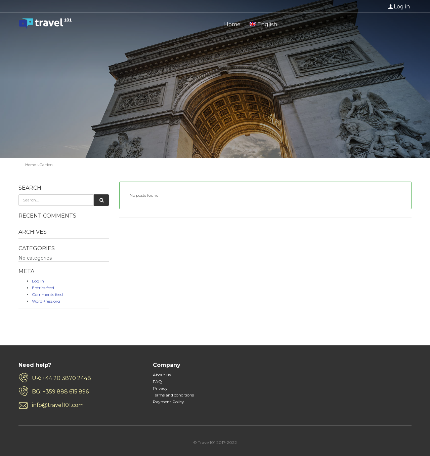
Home (232, 24)
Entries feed (43, 287)
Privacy (160, 388)
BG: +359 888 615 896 (60, 391)
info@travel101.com (58, 405)
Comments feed (47, 294)
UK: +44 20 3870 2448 (61, 378)
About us (162, 374)
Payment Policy (168, 401)
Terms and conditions (173, 394)
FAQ (157, 381)
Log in (402, 6)
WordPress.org (46, 301)
